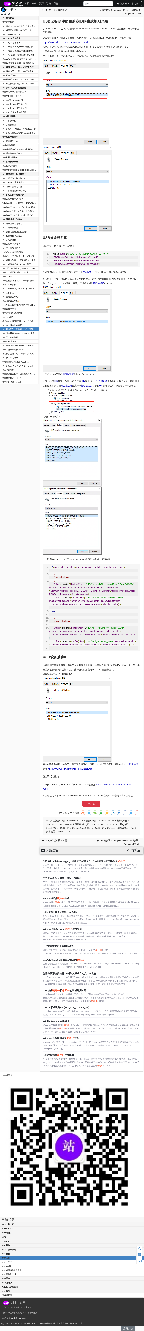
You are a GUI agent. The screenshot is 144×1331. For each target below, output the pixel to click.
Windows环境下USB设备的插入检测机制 (19, 211)
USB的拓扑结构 (9, 116)
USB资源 (6, 1291)
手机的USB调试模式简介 (13, 252)
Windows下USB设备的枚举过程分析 (17, 215)
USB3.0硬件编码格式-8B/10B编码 (16, 264)
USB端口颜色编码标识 (12, 153)
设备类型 (133, 764)
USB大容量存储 (9, 1249)
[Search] (98, 3)
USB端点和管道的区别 (12, 186)
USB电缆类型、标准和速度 (14, 174)
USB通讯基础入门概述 (12, 219)
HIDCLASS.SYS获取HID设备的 (63, 960)
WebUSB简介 (8, 317)
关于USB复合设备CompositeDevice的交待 (20, 345)
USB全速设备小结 (10, 297)
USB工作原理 (8, 293)
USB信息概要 (8, 18)
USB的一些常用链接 (11, 248)
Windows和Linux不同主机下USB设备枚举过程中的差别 (26, 203)
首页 (27, 3)
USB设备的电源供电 (11, 244)
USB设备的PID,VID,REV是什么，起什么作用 (21, 366)
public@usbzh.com (19, 1318)
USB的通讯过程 (9, 240)
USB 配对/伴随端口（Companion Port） (19, 268)
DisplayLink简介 (9, 284)
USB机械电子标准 (10, 157)
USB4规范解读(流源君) (12, 1270)
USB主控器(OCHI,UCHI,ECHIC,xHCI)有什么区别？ (24, 170)
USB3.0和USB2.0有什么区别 (14, 108)
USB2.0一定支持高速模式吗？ (15, 112)
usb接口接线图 (8, 145)
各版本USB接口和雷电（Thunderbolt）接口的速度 (23, 321)
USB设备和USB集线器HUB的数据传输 (19, 129)
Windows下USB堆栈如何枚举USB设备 (18, 207)
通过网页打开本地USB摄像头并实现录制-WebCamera (25, 353)
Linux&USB (7, 1228)
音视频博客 (7, 1295)
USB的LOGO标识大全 (11, 96)
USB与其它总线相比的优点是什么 (17, 30)
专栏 (34, 3)
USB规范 (6, 1245)
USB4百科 (6, 1266)
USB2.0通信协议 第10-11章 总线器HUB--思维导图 (23, 63)
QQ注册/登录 (123, 3)
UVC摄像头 (7, 1283)
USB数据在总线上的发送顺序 (15, 232)
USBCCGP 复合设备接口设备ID (60, 912)
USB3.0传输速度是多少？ (13, 182)
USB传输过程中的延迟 (12, 236)
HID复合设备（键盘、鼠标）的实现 (62, 878)
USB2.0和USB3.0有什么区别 (14, 104)
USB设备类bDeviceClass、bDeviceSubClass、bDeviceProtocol (28, 79)
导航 (48, 3)
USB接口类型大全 (10, 137)
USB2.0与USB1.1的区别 (12, 100)
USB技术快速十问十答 (12, 378)
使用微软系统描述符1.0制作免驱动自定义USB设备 (69, 973)
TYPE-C (5, 1241)
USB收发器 (7, 276)
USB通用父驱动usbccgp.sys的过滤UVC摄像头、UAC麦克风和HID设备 (84, 861)
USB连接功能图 (9, 309)
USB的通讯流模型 (10, 228)
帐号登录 (136, 3)
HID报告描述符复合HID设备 (58, 946)
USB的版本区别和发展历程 (14, 88)
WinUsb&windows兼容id (56, 1021)
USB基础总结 (8, 370)
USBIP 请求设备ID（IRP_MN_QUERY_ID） (66, 1007)
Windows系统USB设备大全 (61, 1038)
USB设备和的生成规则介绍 (64, 990)
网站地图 (60, 1323)
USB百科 (6, 1254)
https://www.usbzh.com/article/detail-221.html (70, 768)
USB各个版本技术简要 (12, 325)
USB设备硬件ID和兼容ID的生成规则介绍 (20, 329)
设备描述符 (88, 272)
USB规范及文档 (9, 1274)
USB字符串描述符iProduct (13, 349)
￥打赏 (91, 803)
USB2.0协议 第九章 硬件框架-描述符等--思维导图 (23, 59)
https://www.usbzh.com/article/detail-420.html (65, 42)
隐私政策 (52, 1323)
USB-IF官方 (7, 1262)
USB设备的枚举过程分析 (13, 195)
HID (56, 381)
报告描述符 (101, 381)
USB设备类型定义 (10, 75)
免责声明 (44, 1323)
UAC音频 (6, 1233)
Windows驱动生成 (56, 898)
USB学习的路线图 (10, 337)
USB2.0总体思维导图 (11, 38)
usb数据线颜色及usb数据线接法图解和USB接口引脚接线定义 (28, 149)
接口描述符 (98, 283)
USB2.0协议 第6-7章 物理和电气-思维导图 (20, 55)
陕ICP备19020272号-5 (74, 1323)
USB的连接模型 (9, 125)
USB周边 (6, 1278)
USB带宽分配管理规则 (12, 313)
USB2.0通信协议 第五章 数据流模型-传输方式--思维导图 (26, 51)
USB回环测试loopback (11, 382)
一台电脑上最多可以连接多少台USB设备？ (20, 305)
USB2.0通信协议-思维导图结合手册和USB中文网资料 (25, 47)
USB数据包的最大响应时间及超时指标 (18, 260)
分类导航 (8, 1219)
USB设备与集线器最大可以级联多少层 (18, 133)
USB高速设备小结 (10, 301)
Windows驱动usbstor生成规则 (62, 929)
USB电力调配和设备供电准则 (15, 272)
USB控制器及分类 (10, 162)
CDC (4, 1237)
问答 (55, 3)
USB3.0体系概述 (9, 341)
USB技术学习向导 (10, 358)
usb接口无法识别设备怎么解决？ (16, 362)
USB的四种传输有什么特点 (14, 191)
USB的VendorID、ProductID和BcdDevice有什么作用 (24, 289)
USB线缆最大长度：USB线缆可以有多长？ (20, 374)
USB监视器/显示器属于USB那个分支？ (19, 280)
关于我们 (35, 1323)
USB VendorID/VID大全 (12, 34)
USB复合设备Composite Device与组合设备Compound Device (27, 333)
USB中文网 (25, 1323)
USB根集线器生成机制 (58, 1055)
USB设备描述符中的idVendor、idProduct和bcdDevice (24, 84)
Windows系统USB (10, 1287)
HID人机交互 (8, 1224)
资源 (41, 3)
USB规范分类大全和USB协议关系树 (18, 67)
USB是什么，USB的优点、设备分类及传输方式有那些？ (26, 26)
